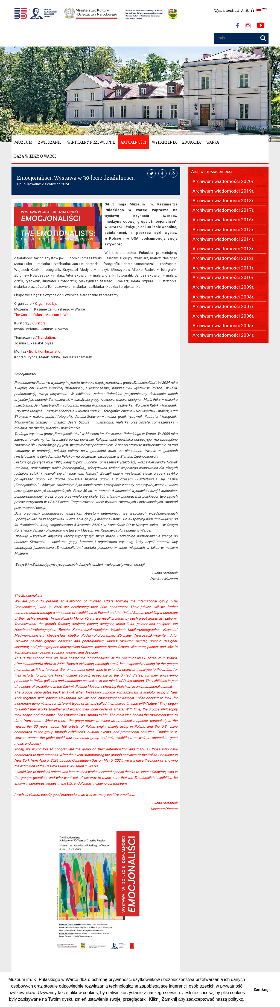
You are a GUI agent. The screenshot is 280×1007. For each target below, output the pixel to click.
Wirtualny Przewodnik (91, 142)
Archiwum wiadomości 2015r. (223, 229)
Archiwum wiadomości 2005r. (223, 325)
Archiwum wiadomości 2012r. (223, 258)
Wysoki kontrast (226, 10)
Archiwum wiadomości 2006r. (223, 316)
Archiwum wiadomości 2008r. (223, 297)
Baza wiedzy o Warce (35, 156)
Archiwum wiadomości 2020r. (223, 181)
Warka (212, 142)
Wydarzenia (164, 142)
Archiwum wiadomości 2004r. (223, 335)
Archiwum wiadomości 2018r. (223, 200)
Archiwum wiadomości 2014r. (223, 239)
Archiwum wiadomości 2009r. (223, 287)
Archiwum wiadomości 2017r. (223, 210)
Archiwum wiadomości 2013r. (223, 248)
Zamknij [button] (260, 989)
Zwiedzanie (50, 142)
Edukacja (191, 142)
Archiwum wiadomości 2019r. (223, 191)
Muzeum (23, 142)
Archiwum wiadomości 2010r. (223, 277)
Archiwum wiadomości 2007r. (223, 306)
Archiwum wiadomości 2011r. (223, 268)
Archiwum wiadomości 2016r (222, 219)
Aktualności (133, 142)
